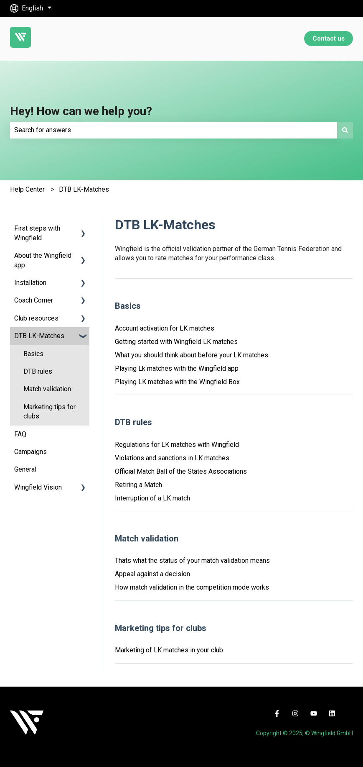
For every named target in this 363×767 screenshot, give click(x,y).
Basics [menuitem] (33, 354)
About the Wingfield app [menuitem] (42, 260)
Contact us (328, 38)
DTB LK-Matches (84, 189)
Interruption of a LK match (152, 498)
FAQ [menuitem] (20, 434)
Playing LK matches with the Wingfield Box (177, 382)
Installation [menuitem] (30, 283)
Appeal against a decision (152, 574)
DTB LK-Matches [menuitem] (39, 336)
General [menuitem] (25, 469)
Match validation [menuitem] (47, 389)
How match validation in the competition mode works (192, 587)
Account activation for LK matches (164, 328)
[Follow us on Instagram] (295, 713)
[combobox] (173, 130)
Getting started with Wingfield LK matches (176, 342)
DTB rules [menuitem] (37, 371)
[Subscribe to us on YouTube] (313, 713)
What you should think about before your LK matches (191, 355)
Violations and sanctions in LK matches (172, 458)
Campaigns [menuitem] (30, 452)
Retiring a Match (138, 485)
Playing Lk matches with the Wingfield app (177, 368)
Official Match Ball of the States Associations (181, 471)
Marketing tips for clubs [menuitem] (49, 411)
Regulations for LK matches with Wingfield (177, 445)
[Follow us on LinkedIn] (332, 713)
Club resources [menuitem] (36, 318)
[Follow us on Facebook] (277, 713)
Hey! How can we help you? (81, 111)
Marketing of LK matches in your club (169, 650)
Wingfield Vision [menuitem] (38, 487)
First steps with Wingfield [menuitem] (37, 232)
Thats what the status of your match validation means (192, 560)
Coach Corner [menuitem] (33, 300)
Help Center (27, 189)
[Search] (345, 130)
